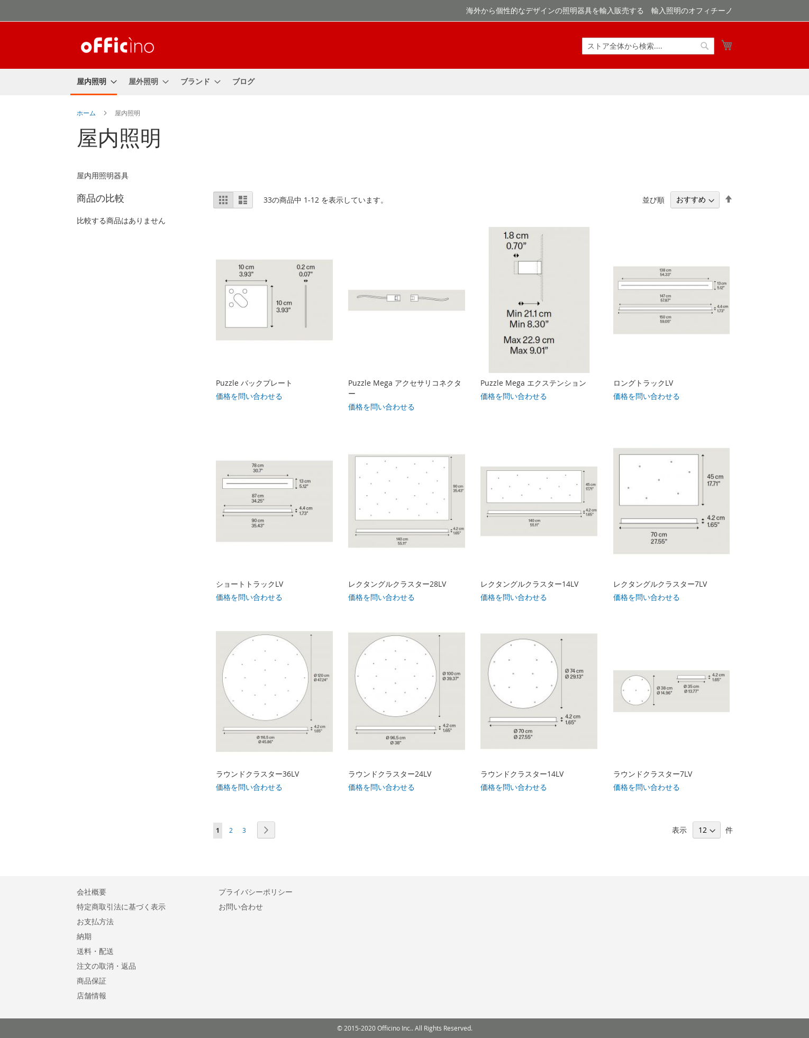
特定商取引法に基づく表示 (121, 907)
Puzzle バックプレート (254, 383)
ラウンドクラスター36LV (257, 774)
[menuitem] (93, 82)
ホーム (87, 112)
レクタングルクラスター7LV (660, 584)
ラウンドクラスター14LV (521, 774)
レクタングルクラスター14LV (529, 584)
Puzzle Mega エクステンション (533, 383)
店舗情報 (91, 995)
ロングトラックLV (643, 383)
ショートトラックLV (249, 584)
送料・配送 (95, 951)
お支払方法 (95, 921)
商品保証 (91, 981)
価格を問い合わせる (249, 396)
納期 (84, 936)
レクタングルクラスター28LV (397, 584)
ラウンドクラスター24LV (389, 774)
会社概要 (91, 892)
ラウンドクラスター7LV (652, 774)
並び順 (653, 199)
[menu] (404, 82)
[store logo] (117, 44)
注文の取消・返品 (106, 966)
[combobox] (648, 46)
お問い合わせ (241, 907)
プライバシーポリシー (256, 892)
